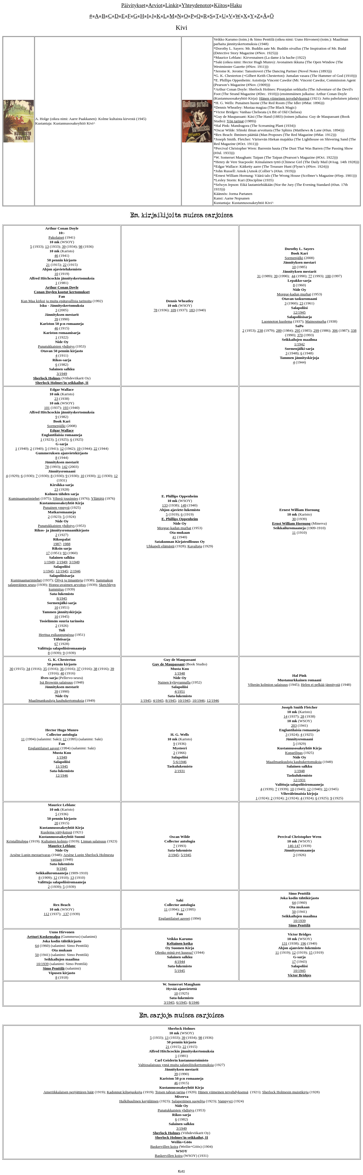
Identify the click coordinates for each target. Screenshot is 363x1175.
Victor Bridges (299, 975)
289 (279, 330)
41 (174, 537)
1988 (66, 544)
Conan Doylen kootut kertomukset (62, 292)
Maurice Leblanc (61, 846)
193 (65, 407)
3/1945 (169, 1002)
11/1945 (62, 766)
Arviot (155, 5)
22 (64, 264)
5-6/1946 (180, 762)
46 (56, 255)
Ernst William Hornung (291, 523)
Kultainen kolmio (54, 841)
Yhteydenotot (196, 5)
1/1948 (179, 673)
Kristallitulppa (17, 841)
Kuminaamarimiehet (24, 498)
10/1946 (198, 700)
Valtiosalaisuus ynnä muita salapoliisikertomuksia (176, 1065)
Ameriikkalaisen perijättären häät (68, 1092)
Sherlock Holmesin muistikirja (285, 1092)
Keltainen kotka (180, 943)
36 (62, 669)
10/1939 (299, 920)
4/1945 (158, 700)
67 (56, 644)
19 (79, 448)
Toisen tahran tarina (170, 1092)
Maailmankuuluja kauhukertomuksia (56, 700)
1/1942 (299, 344)
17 (48, 553)
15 (311, 952)
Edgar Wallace (62, 430)
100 (328, 276)
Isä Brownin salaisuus (56, 682)
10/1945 (299, 970)
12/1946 (213, 700)
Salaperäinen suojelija (188, 1101)
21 (48, 264)
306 (335, 330)
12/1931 (299, 780)
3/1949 (61, 373)
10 (56, 274)
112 (46, 914)
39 (64, 246)
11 (99, 476)
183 (192, 310)
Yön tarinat (235, 121)
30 (294, 519)
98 (80, 246)
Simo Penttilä (299, 925)
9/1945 (61, 868)
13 (47, 246)
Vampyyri (225, 1101)
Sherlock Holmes (47, 378)
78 (155, 310)
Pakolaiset (56, 237)
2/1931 (179, 771)
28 (302, 716)
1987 (57, 544)
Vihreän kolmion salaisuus (268, 684)
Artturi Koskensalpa (43, 936)
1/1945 (48, 571)
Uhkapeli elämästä (160, 546)
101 (47, 407)
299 (316, 330)
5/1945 (186, 855)
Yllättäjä (97, 498)
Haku (236, 5)
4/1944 (179, 961)
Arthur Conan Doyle (62, 287)
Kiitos (220, 5)
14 (285, 716)
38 (95, 669)
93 (64, 553)
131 (284, 943)
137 (65, 914)
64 (294, 902)
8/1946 (194, 1002)
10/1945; (184, 700)
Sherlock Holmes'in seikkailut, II (61, 383)
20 (56, 823)
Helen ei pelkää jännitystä (320, 684)
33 (326, 789)
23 (301, 303)
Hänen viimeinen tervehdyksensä (284, 98)
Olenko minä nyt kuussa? (174, 952)
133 (165, 505)
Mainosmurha (315, 321)
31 (259, 276)
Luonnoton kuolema (277, 321)
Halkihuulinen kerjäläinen (139, 1101)
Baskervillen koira (164, 1146)
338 (353, 330)
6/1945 (181, 1002)
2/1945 (173, 855)
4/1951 (179, 691)
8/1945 (61, 598)
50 (294, 911)
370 (300, 335)
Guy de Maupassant (168, 664)
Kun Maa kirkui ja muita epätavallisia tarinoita (56, 301)
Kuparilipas (294, 753)
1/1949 (49, 562)
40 (62, 673)
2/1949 (61, 562)
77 (310, 276)
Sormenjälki (294, 258)
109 (173, 310)
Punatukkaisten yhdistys (56, 346)
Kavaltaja (194, 546)
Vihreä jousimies (65, 498)
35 (45, 669)
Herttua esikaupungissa (56, 634)
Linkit (172, 5)
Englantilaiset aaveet (44, 748)
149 (183, 505)
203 (294, 725)
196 (303, 943)
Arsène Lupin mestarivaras (30, 855)
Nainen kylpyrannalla (174, 682)
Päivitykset (133, 5)
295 (297, 330)
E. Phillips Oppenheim (179, 519)
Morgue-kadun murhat (294, 294)
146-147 (294, 846)
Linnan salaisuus (93, 841)
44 (293, 276)
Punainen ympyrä (56, 507)
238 (260, 330)
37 (78, 669)
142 (64, 466)
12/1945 (299, 312)
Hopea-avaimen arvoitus (67, 585)
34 (28, 669)
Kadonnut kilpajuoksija (124, 1092)
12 (62, 448)
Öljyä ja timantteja (69, 580)
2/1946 (75, 571)
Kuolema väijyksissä (56, 832)
